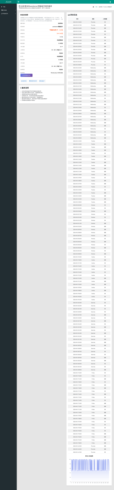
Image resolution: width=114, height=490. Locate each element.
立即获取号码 (26, 75)
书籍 (96, 6)
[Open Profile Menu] (110, 2)
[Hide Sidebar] (18, 2)
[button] (20, 6)
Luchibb (8, 2)
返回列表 (24, 81)
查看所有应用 (33, 81)
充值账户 (42, 81)
